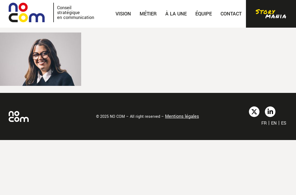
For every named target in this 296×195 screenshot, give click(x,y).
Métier (148, 13)
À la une (176, 13)
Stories (271, 14)
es (283, 123)
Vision (123, 13)
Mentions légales (182, 116)
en (274, 123)
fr (264, 123)
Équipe (203, 13)
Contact (231, 13)
